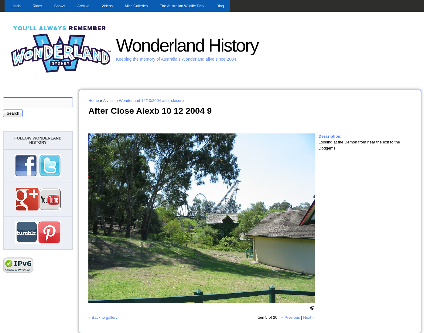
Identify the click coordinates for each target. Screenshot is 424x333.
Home (93, 100)
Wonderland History (187, 45)
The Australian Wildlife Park (182, 6)
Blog (220, 6)
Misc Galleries (136, 6)
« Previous (290, 317)
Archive (83, 6)
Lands (16, 6)
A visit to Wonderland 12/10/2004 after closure (143, 100)
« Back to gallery (103, 317)
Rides (37, 6)
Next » (309, 317)
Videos (106, 6)
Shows (59, 6)
